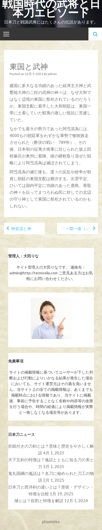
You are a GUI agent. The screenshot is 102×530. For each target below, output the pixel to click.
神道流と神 (21, 228)
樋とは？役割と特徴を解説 (38, 500)
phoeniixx (51, 521)
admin (52, 74)
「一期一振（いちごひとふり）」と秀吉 (79, 228)
